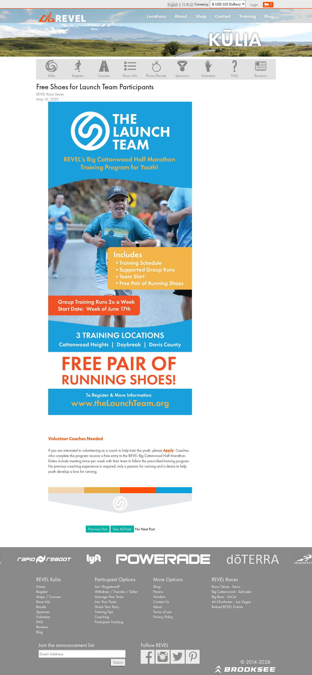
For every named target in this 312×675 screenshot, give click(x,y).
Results (41, 606)
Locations (156, 16)
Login (254, 4)
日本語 (187, 4)
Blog (268, 16)
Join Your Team (105, 601)
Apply (168, 450)
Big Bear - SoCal (224, 596)
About (180, 16)
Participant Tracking (109, 621)
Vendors (159, 596)
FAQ (39, 621)
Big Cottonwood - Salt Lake (231, 591)
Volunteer (43, 616)
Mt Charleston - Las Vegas (231, 601)
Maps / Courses (48, 596)
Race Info (43, 601)
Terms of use (162, 611)
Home (40, 586)
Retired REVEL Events (227, 606)
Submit (118, 662)
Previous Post (97, 529)
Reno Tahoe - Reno (226, 586)
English (173, 4)
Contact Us (161, 601)
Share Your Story (107, 606)
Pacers (158, 591)
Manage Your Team (109, 596)
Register (42, 591)
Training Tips (104, 611)
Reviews (42, 626)
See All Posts (122, 529)
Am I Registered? (107, 586)
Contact (223, 16)
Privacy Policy (163, 616)
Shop (201, 16)
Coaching (102, 616)
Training (247, 16)
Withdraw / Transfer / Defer (116, 591)
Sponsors (43, 611)
